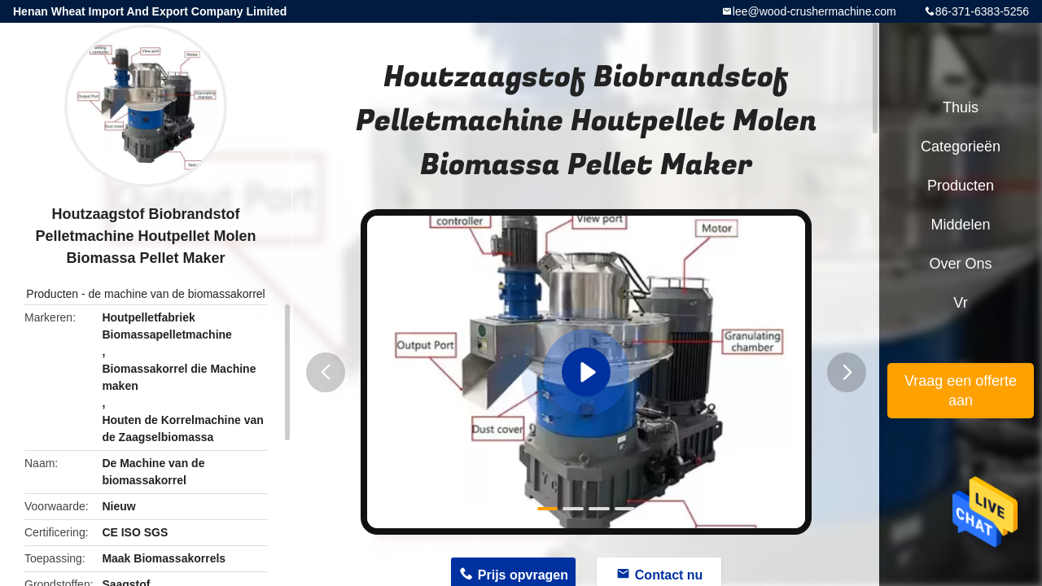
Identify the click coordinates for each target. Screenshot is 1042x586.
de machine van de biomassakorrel (177, 293)
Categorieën (960, 146)
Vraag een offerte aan (960, 391)
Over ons (960, 264)
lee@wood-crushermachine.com (814, 11)
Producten (52, 293)
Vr (960, 303)
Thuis (961, 107)
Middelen (960, 224)
